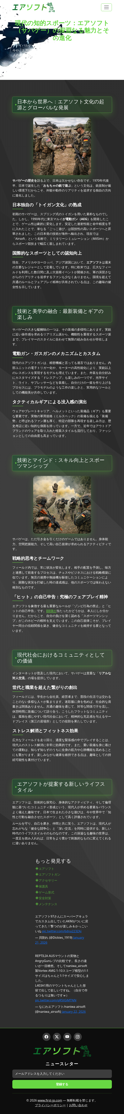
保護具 (43, 886)
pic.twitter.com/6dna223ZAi (61, 931)
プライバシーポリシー (50, 1105)
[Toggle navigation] (106, 7)
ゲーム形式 (46, 892)
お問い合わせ (78, 1105)
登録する (62, 1084)
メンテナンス (48, 904)
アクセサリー (48, 880)
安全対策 (45, 898)
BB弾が (51, 611)
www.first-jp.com (50, 1100)
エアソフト (46, 869)
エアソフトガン (49, 874)
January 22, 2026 (74, 1012)
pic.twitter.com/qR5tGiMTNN (55, 1000)
